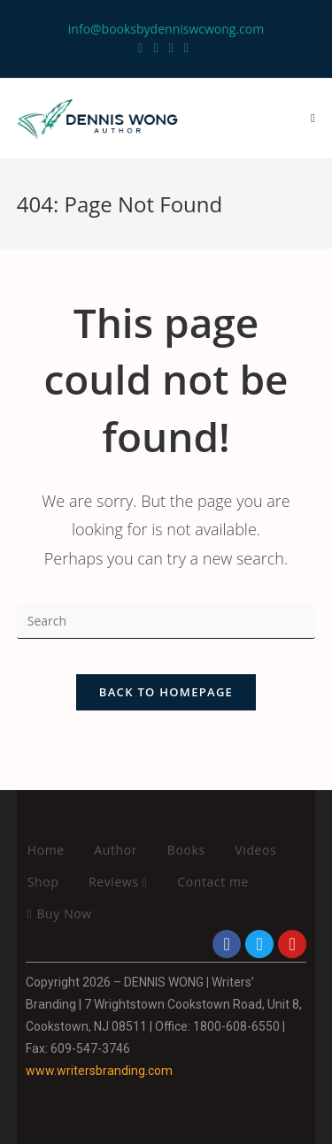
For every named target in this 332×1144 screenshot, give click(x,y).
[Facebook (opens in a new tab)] (155, 48)
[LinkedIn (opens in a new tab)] (186, 48)
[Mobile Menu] (313, 118)
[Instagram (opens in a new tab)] (171, 48)
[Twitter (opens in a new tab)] (143, 48)
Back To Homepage (166, 692)
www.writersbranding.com (99, 1070)
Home (46, 849)
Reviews (118, 881)
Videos (255, 849)
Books (186, 849)
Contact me (213, 881)
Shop (43, 881)
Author (115, 849)
